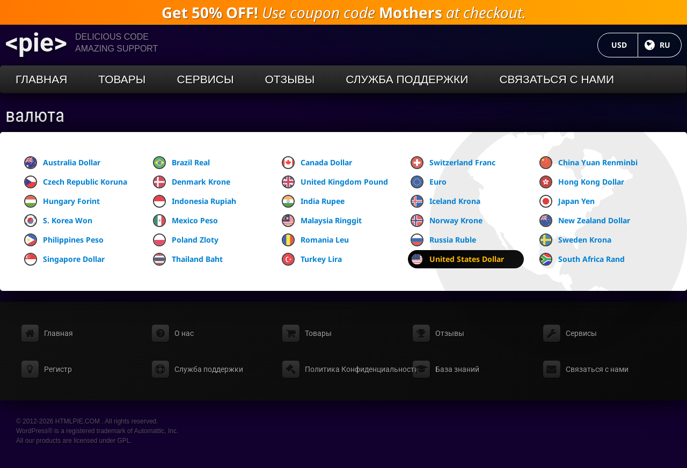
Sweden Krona (575, 239)
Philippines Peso (64, 239)
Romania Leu (315, 239)
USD (624, 45)
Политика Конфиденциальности (362, 369)
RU (671, 45)
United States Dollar (457, 259)
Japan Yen (567, 201)
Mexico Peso (185, 220)
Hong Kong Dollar (581, 182)
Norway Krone (447, 220)
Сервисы (205, 79)
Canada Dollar (317, 162)
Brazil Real (181, 162)
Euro (429, 182)
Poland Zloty (185, 239)
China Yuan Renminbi (588, 162)
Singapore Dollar (64, 259)
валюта (34, 115)
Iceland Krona (445, 201)
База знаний (457, 369)
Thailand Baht (188, 259)
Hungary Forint (62, 201)
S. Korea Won (58, 220)
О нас (184, 333)
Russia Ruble (443, 239)
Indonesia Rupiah (194, 201)
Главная (41, 79)
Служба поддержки (407, 79)
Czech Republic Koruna (75, 182)
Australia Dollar (62, 162)
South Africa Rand (582, 259)
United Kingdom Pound (335, 182)
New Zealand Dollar (584, 220)
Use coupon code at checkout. (344, 12)
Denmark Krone (191, 182)
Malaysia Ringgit (322, 220)
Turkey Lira (312, 259)
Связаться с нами (556, 79)
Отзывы (290, 79)
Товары (121, 79)
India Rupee (313, 201)
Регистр (58, 369)
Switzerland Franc (453, 162)
